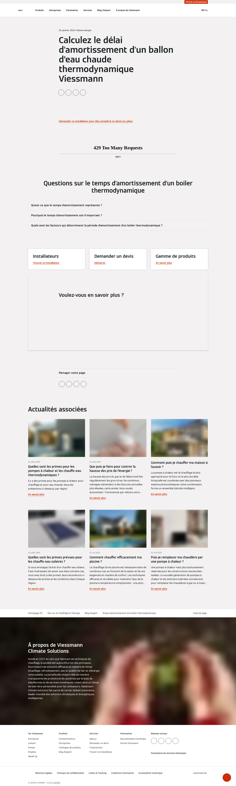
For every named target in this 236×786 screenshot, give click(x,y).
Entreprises (55, 10)
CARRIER (56, 783)
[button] (227, 777)
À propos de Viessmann (128, 10)
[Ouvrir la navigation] (20, 10)
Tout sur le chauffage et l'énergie (63, 613)
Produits (39, 10)
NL (206, 10)
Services (87, 10)
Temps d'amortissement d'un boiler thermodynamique (129, 613)
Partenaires (72, 10)
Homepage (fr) (35, 613)
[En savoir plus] (56, 459)
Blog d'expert (104, 10)
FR (202, 10)
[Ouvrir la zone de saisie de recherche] (196, 10)
